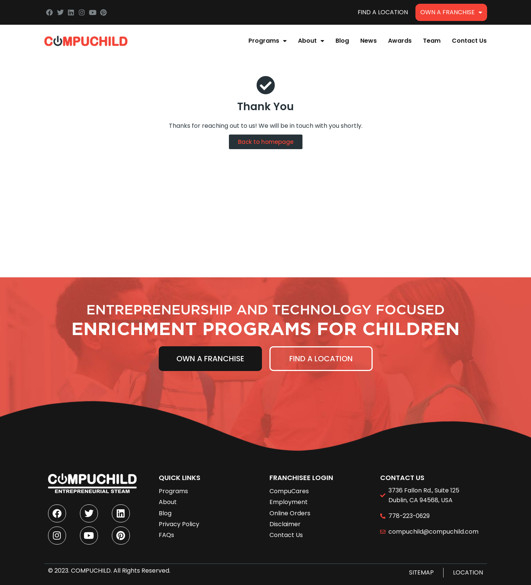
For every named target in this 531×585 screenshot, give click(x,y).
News (368, 40)
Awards (400, 40)
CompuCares (289, 489)
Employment (288, 501)
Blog (342, 40)
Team (432, 40)
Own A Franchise (451, 12)
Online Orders (289, 511)
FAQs (166, 533)
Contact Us (469, 40)
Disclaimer (285, 522)
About (311, 41)
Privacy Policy (179, 522)
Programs (267, 41)
